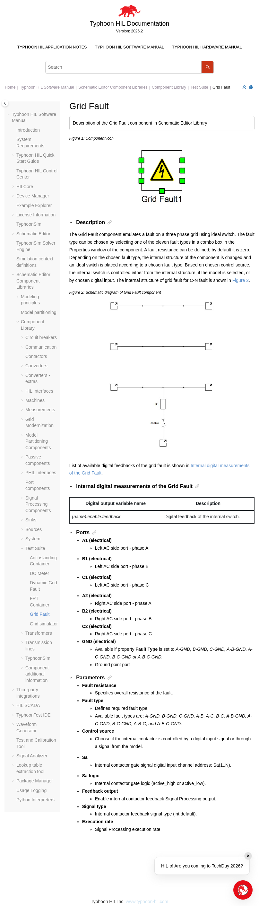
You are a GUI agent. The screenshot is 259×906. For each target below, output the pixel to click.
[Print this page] (252, 87)
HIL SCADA (28, 705)
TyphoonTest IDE (33, 715)
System (32, 538)
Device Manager (32, 195)
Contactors (36, 356)
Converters (36, 365)
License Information (36, 214)
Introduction (28, 130)
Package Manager (34, 780)
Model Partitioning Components (38, 441)
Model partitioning (38, 312)
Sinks (30, 519)
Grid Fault (221, 87)
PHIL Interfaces (40, 472)
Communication (40, 347)
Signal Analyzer (31, 755)
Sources (33, 529)
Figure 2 (240, 280)
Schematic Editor (33, 233)
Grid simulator (44, 623)
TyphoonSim (28, 224)
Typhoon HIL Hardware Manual (207, 47)
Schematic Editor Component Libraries (113, 87)
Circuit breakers (41, 337)
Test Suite (199, 87)
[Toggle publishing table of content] (5, 103)
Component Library (169, 87)
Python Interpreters (35, 799)
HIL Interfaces (39, 391)
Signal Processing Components (38, 504)
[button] (9, 114)
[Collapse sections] (245, 87)
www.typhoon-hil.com (147, 901)
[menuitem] (52, 47)
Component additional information (36, 674)
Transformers (38, 633)
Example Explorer (34, 205)
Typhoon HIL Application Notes (52, 47)
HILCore (24, 186)
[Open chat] (243, 890)
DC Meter (39, 573)
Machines (35, 400)
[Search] (207, 67)
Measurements (40, 409)
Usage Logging (31, 790)
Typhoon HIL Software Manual (129, 47)
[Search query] (129, 67)
